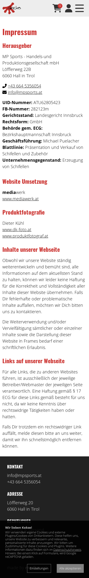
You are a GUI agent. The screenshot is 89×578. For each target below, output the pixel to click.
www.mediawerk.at (20, 199)
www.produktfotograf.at (25, 236)
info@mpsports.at (25, 92)
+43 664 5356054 (24, 86)
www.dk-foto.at (16, 229)
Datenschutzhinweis (67, 549)
